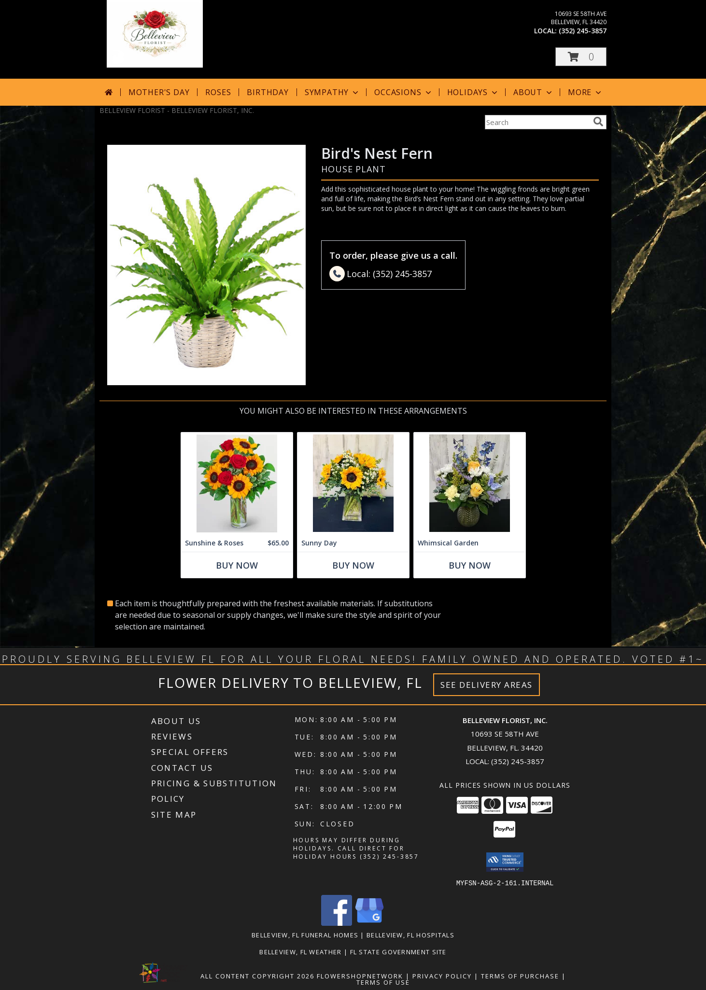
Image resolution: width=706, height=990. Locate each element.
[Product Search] (537, 122)
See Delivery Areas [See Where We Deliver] (486, 684)
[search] (598, 121)
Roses (218, 92)
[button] (581, 56)
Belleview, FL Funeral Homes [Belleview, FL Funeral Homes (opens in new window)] (305, 934)
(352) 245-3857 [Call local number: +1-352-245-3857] (583, 30)
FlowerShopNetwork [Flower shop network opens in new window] (360, 975)
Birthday (267, 92)
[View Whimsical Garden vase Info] (469, 483)
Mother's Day (159, 92)
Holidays (473, 92)
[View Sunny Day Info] (353, 483)
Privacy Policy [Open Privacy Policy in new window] (442, 975)
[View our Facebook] (336, 922)
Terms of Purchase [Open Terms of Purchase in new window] (520, 975)
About (533, 92)
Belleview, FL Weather (300, 951)
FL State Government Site (398, 951)
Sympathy (332, 92)
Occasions (403, 92)
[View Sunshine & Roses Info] (237, 483)
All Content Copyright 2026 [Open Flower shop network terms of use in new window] (257, 975)
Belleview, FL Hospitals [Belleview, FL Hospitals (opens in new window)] (410, 934)
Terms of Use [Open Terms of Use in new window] (383, 981)
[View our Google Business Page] (369, 922)
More (585, 92)
